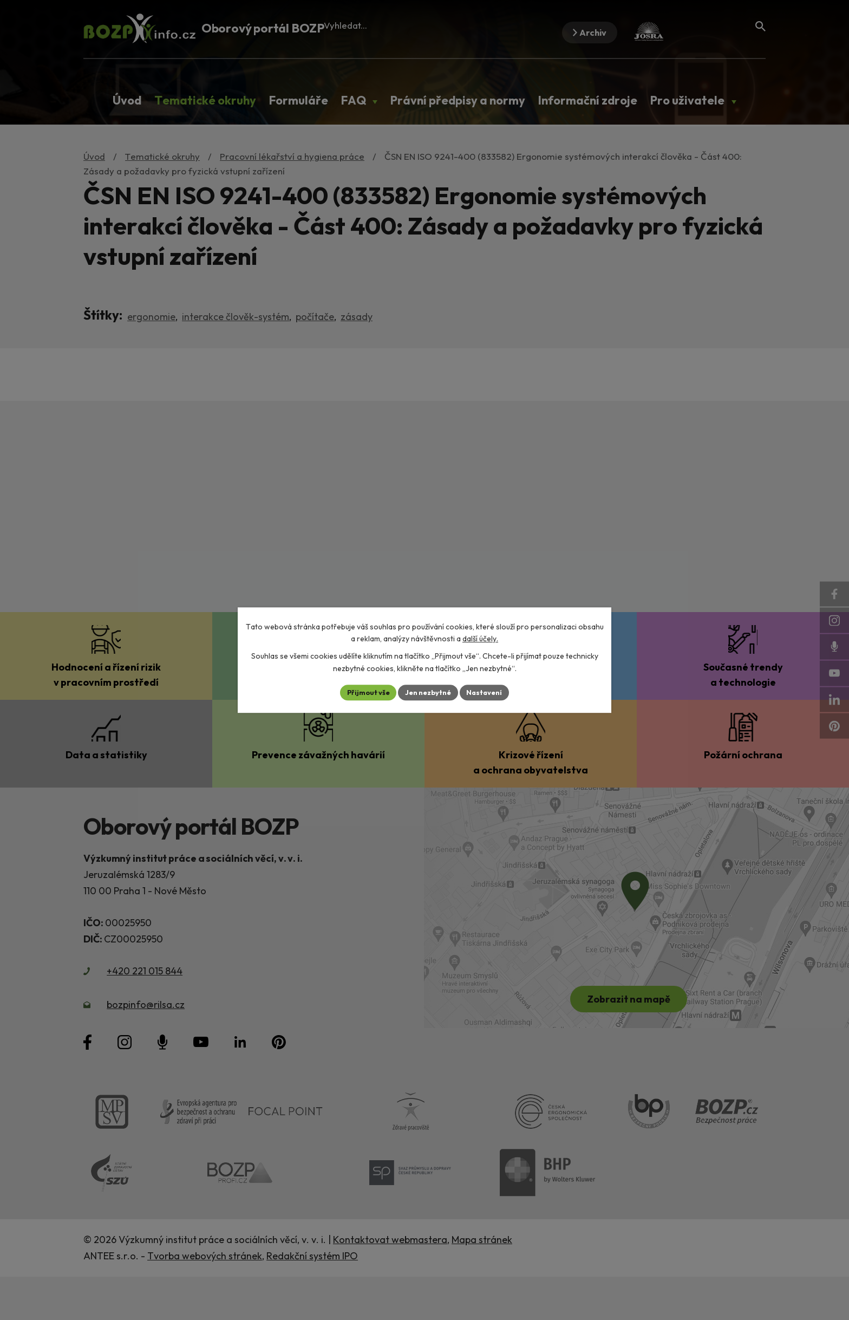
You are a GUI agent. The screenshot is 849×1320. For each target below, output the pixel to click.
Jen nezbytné (428, 692)
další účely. (480, 638)
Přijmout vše (363, 692)
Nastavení (490, 692)
